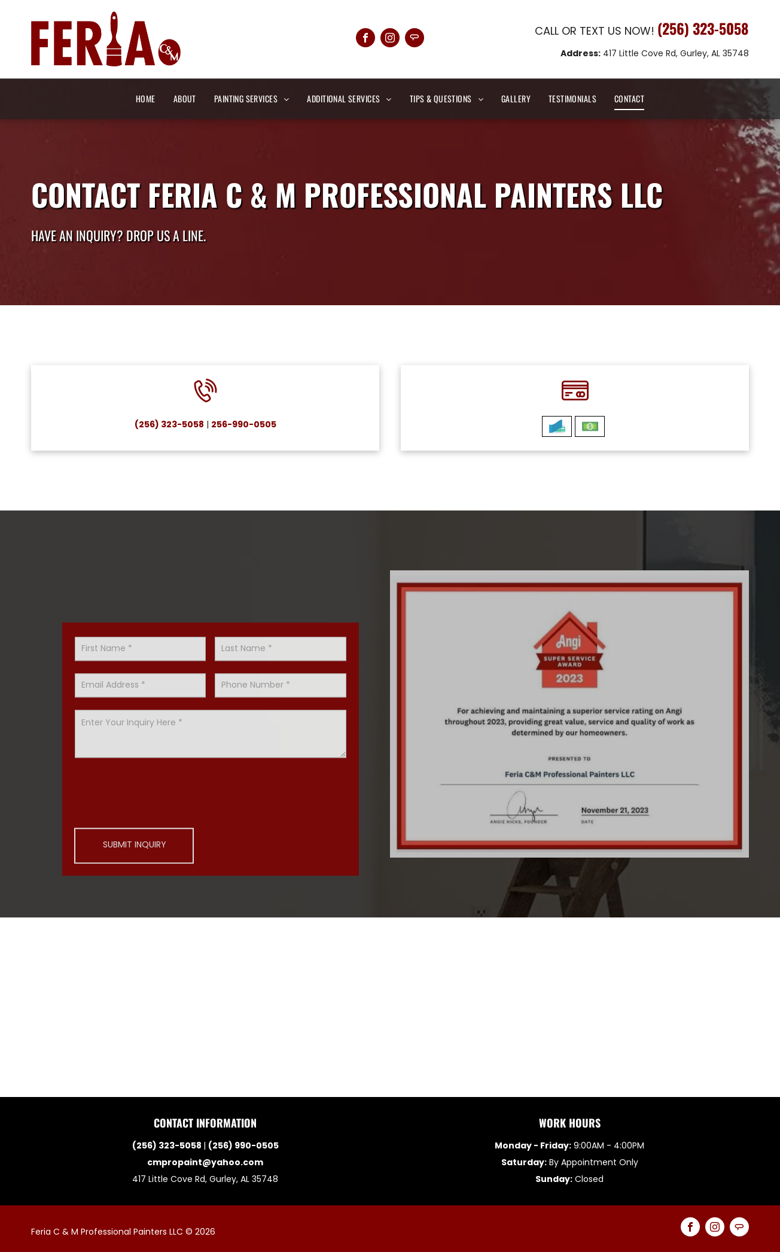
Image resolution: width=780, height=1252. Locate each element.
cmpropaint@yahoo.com (205, 1162)
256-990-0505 (220, 424)
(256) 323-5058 (703, 28)
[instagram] (390, 39)
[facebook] (365, 39)
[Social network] (414, 39)
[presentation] (166, 880)
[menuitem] (145, 98)
